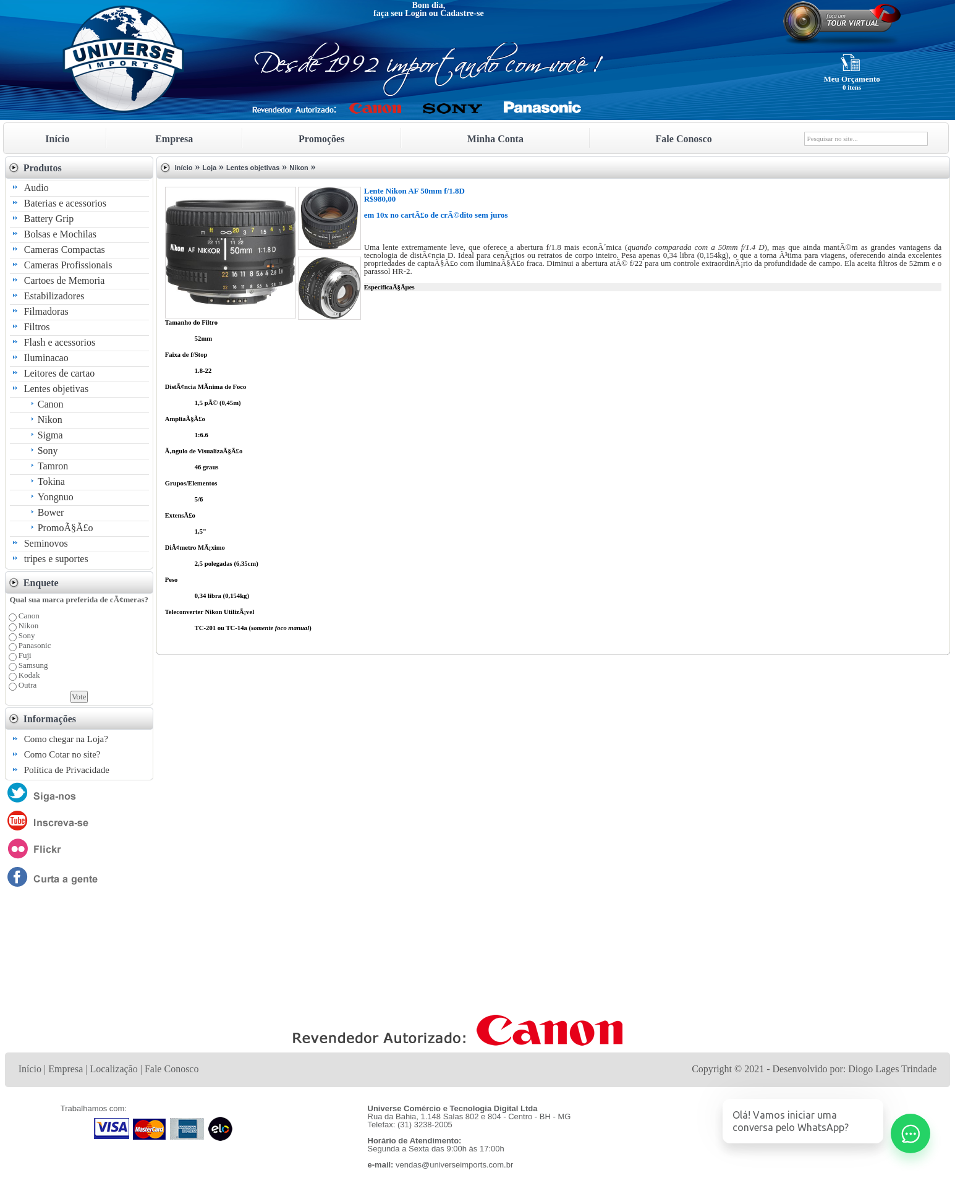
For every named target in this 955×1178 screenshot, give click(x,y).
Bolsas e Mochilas (60, 234)
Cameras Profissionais (68, 265)
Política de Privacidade (66, 770)
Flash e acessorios (60, 342)
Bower (51, 512)
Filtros (37, 327)
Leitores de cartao (59, 373)
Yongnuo (56, 497)
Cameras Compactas (64, 249)
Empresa (174, 139)
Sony (48, 450)
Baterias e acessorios (65, 203)
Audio (36, 187)
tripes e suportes (56, 558)
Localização (113, 1069)
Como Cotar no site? (62, 754)
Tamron (53, 466)
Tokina (51, 481)
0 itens (852, 87)
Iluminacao (46, 357)
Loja (209, 167)
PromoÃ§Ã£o (65, 528)
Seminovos (46, 543)
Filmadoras (46, 311)
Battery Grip (49, 218)
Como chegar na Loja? (66, 739)
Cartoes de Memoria (64, 280)
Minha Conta (495, 139)
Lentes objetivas (56, 388)
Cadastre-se (462, 13)
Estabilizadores (54, 296)
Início (57, 139)
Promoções (321, 139)
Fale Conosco (684, 139)
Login (416, 13)
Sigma (50, 435)
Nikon (50, 419)
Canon (51, 404)
